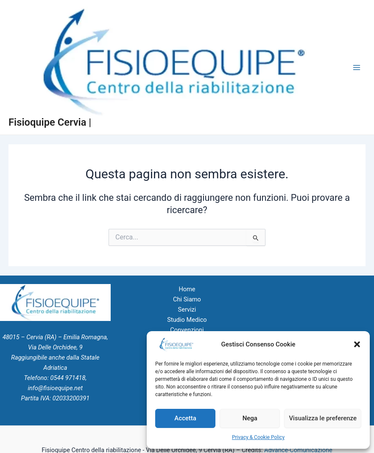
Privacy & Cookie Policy (258, 437)
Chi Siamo (187, 299)
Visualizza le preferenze (323, 418)
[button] (357, 344)
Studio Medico (187, 320)
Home (187, 289)
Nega (250, 418)
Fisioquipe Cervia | (49, 122)
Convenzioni (187, 330)
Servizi (187, 309)
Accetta (185, 418)
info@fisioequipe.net (55, 388)
